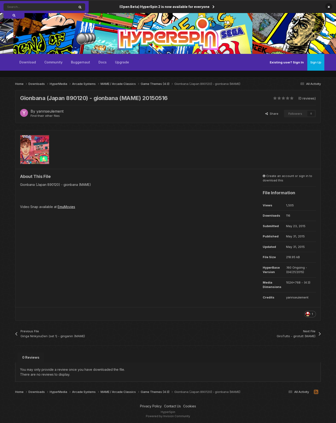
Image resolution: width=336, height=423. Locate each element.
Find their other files (45, 116)
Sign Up (315, 62)
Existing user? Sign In (287, 62)
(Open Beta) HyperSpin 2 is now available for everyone (164, 7)
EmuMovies (66, 207)
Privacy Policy (151, 406)
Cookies (189, 406)
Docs (102, 62)
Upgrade (122, 62)
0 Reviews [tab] (30, 357)
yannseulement (49, 111)
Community (53, 62)
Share (271, 113)
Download (27, 62)
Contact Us (172, 406)
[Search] (29, 7)
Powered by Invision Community (168, 416)
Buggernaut (80, 62)
